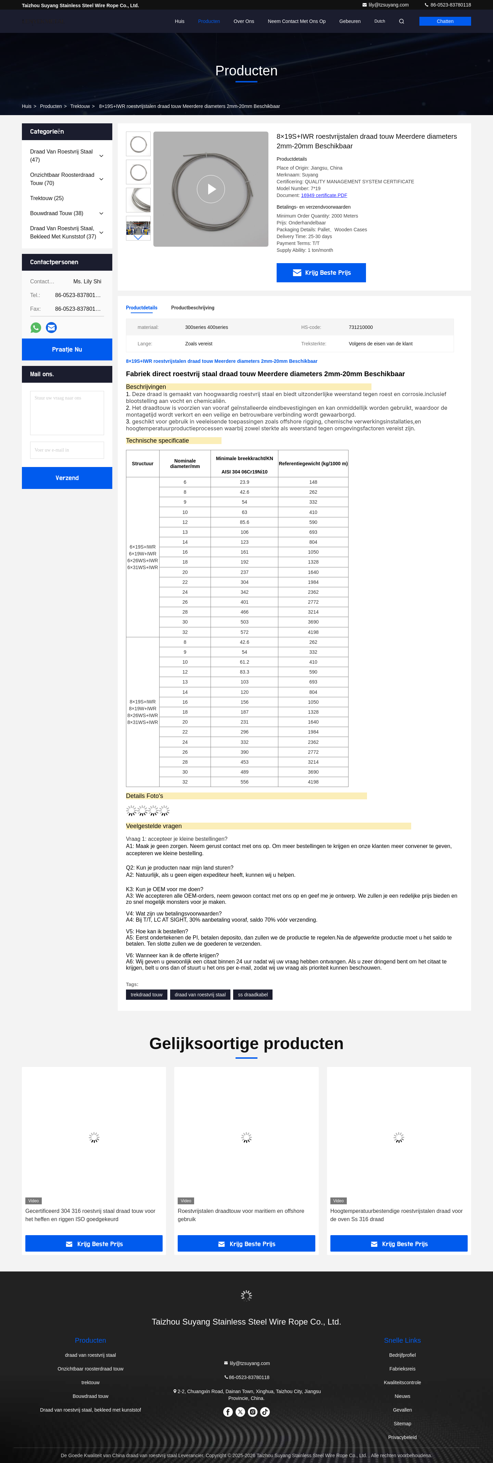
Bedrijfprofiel (402, 1355)
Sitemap (402, 1423)
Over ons (244, 21)
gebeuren (350, 21)
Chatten (445, 21)
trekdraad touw (147, 994)
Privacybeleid (402, 1437)
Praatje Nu (67, 349)
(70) (62, 179)
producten (51, 106)
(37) (63, 232)
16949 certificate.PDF (324, 195)
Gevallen (402, 1410)
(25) (47, 198)
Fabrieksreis (402, 1369)
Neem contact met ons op (297, 21)
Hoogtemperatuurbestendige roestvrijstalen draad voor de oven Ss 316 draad (396, 1215)
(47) (61, 156)
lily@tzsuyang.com (386, 5)
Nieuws (402, 1396)
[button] (138, 237)
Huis (180, 21)
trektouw (80, 106)
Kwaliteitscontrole (402, 1382)
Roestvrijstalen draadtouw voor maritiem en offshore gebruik (241, 1215)
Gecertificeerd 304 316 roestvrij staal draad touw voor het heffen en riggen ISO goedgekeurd (90, 1215)
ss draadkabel (253, 994)
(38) (56, 213)
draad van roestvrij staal (200, 994)
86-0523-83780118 (447, 5)
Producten (209, 21)
